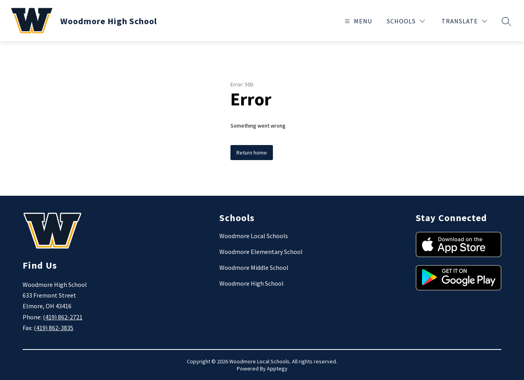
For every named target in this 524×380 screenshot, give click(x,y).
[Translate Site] (464, 21)
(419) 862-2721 (63, 317)
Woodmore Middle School (253, 267)
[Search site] (506, 21)
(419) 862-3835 (53, 328)
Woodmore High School (251, 283)
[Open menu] (357, 21)
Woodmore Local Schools (253, 236)
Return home (251, 152)
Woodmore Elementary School (261, 252)
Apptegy (277, 368)
